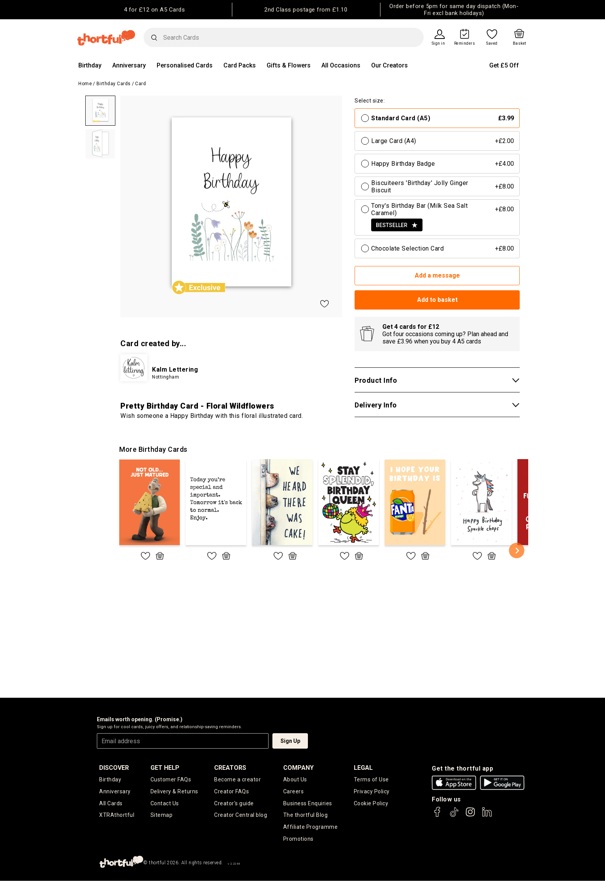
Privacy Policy (372, 791)
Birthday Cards (113, 83)
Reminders (464, 43)
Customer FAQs (170, 779)
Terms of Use (371, 779)
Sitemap (161, 816)
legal (363, 767)
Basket (519, 43)
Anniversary (129, 65)
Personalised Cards (185, 65)
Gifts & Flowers (289, 65)
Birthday (89, 65)
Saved (492, 43)
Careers (293, 791)
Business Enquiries (307, 803)
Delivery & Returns (174, 791)
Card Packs (239, 65)
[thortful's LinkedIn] (487, 815)
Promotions (298, 840)
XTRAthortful (116, 816)
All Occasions (340, 65)
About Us (295, 779)
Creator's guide (234, 803)
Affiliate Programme (310, 828)
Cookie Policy (371, 803)
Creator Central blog (240, 816)
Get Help (164, 767)
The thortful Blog (305, 816)
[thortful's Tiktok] (454, 815)
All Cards (111, 803)
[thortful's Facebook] (437, 815)
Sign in (438, 43)
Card (140, 83)
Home (85, 83)
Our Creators (389, 65)
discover (114, 767)
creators (230, 767)
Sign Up (290, 741)
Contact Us (164, 803)
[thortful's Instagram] (470, 815)
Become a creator (237, 779)
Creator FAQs (231, 791)
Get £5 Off (504, 65)
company (298, 767)
